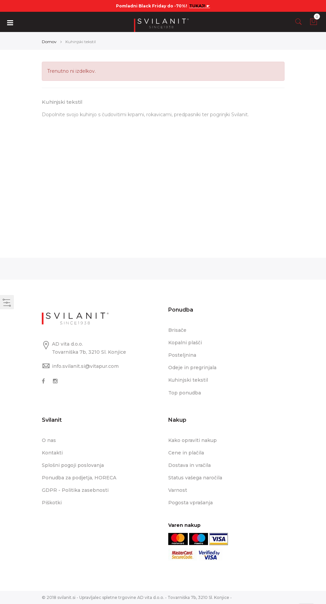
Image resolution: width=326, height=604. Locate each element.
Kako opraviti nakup (192, 440)
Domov (49, 41)
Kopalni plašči (185, 343)
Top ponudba (184, 392)
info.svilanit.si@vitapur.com (85, 366)
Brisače (177, 330)
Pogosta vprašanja (190, 503)
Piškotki (52, 503)
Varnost (177, 490)
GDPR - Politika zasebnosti (75, 490)
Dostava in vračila (189, 465)
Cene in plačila (186, 452)
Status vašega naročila (195, 477)
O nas (49, 440)
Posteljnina (182, 355)
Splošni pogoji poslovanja (73, 465)
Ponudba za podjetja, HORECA (79, 477)
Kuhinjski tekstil (188, 380)
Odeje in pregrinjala (192, 367)
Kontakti (52, 452)
